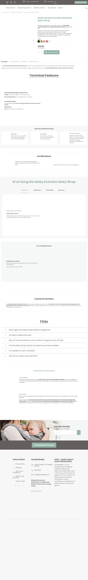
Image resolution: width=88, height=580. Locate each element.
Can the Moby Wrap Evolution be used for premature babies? (34, 345)
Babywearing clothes (25, 8)
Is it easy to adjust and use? (20, 335)
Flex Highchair (52, 8)
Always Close (37, 190)
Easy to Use (61, 190)
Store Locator (36, 491)
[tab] (44, 329)
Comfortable (49, 190)
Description (4, 61)
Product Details (14, 61)
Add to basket (51, 52)
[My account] (85, 7)
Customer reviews (33, 61)
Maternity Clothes (40, 8)
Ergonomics (25, 190)
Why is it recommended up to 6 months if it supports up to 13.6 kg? (36, 340)
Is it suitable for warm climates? (22, 351)
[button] (80, 2)
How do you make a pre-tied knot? (23, 356)
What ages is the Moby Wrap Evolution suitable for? (30, 330)
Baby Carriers (11, 8)
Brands (61, 8)
